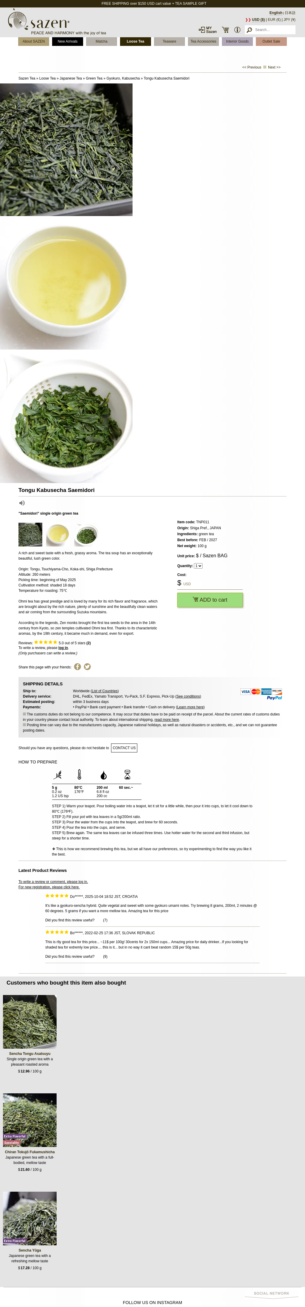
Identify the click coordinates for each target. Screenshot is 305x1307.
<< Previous (251, 67)
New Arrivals (68, 41)
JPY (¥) (289, 20)
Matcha (101, 41)
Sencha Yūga (29, 1250)
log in (63, 648)
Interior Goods (237, 41)
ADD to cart (210, 600)
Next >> (274, 67)
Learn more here (190, 707)
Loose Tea (135, 41)
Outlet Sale (271, 41)
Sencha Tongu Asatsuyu (30, 1054)
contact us (124, 748)
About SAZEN (34, 41)
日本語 (290, 13)
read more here (167, 720)
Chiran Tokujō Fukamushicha (30, 1152)
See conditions (188, 696)
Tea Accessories (204, 41)
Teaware (169, 41)
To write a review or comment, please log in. (53, 882)
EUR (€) (274, 20)
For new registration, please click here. (49, 887)
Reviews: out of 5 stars (54, 643)
